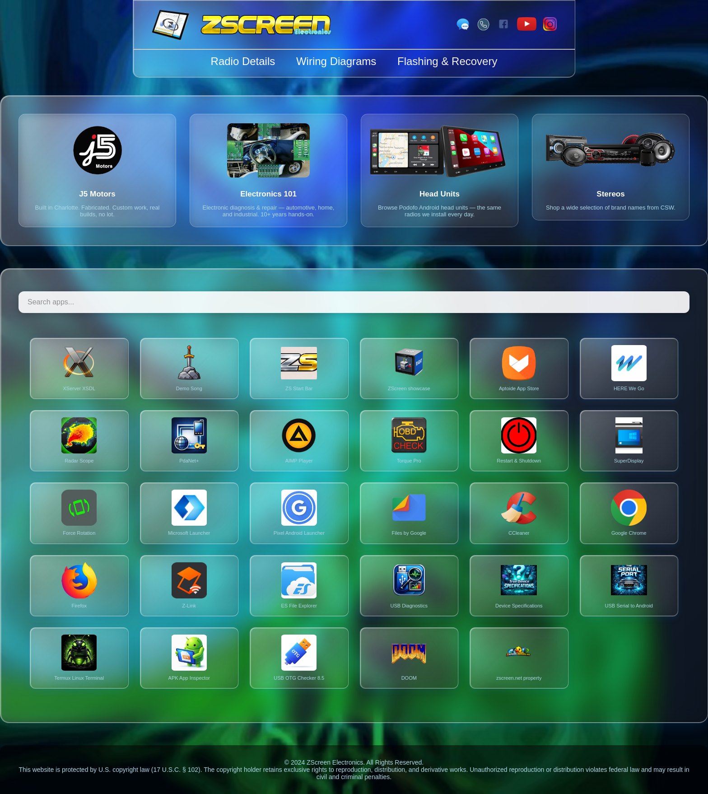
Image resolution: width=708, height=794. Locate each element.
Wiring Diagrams (336, 61)
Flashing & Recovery (447, 61)
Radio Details (243, 61)
